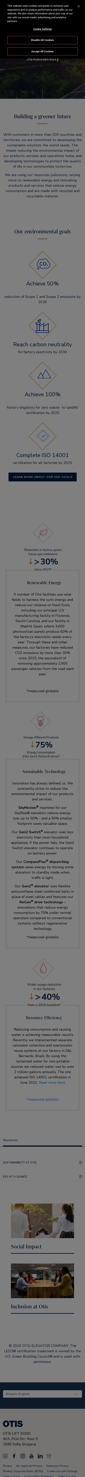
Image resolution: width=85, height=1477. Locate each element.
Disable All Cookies (42, 40)
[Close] (78, 6)
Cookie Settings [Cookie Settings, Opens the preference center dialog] (42, 29)
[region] (42, 29)
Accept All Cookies (42, 51)
